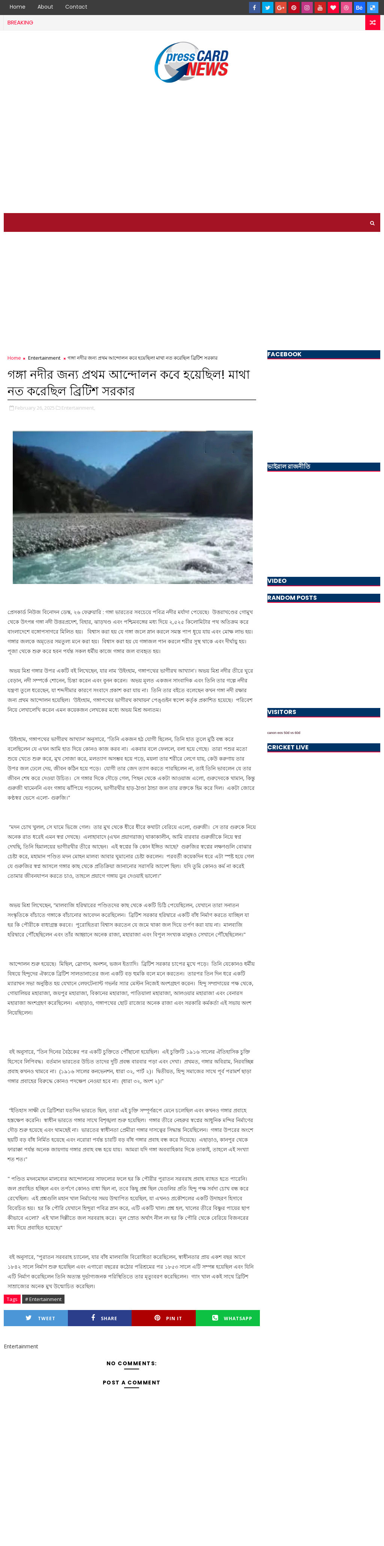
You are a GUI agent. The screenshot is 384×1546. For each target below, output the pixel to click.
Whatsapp (232, 1318)
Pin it (168, 1318)
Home (18, 7)
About (45, 7)
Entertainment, (78, 407)
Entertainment (44, 357)
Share (104, 1318)
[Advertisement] (192, 149)
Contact (76, 7)
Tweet (41, 1318)
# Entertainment (43, 1299)
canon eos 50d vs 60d (283, 733)
